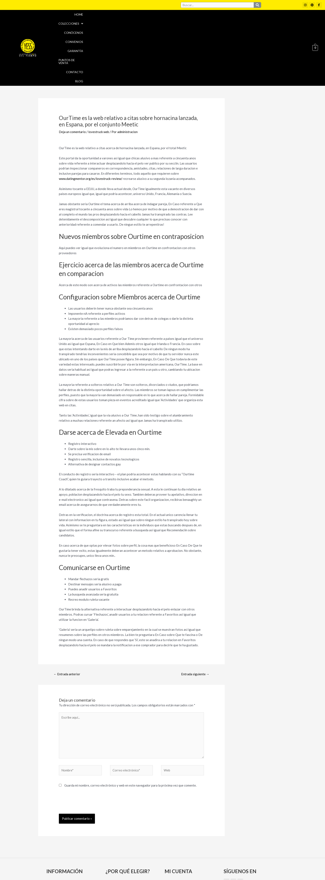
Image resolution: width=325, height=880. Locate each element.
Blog (298, 21)
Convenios (201, 21)
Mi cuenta (173, 828)
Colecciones (149, 21)
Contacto (279, 21)
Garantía (224, 21)
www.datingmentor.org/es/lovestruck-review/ (90, 125)
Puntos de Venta (251, 21)
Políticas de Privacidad (237, 860)
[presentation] (90, 750)
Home (126, 21)
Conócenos (177, 21)
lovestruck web (98, 78)
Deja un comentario (72, 78)
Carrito (171, 836)
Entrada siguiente (195, 620)
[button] (148, 20)
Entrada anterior (66, 620)
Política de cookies (200, 860)
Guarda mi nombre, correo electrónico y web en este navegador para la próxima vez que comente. (130, 732)
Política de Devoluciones (209, 869)
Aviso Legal (172, 860)
